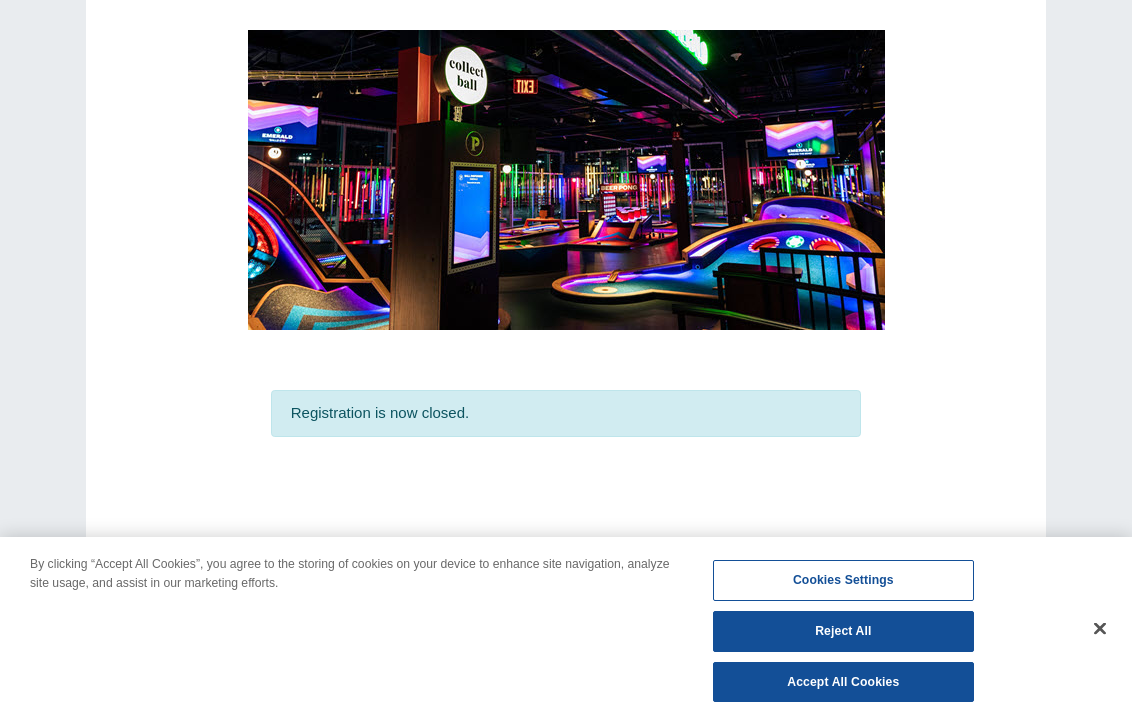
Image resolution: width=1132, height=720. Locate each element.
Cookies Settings (843, 585)
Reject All (843, 636)
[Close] (1100, 633)
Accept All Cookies (843, 687)
